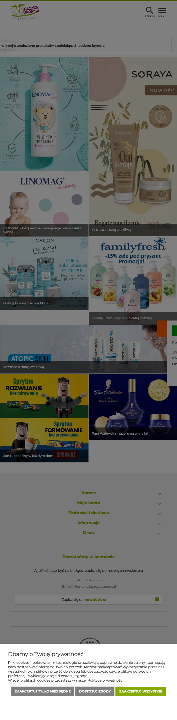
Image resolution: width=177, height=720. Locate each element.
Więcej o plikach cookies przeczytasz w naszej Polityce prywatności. (66, 680)
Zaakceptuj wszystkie (140, 691)
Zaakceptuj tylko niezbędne (43, 691)
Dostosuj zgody (95, 691)
